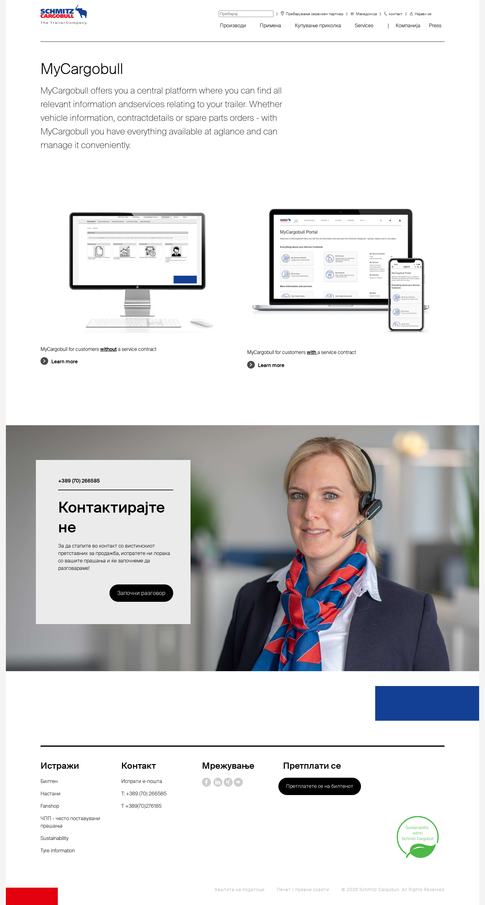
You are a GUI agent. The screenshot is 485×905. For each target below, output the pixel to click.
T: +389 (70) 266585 (143, 793)
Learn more (64, 361)
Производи (233, 25)
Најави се (423, 13)
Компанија (408, 25)
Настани (51, 793)
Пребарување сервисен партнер (314, 13)
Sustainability (54, 838)
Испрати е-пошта (141, 781)
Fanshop (50, 806)
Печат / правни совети (303, 889)
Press (435, 25)
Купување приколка (318, 25)
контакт (395, 13)
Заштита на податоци (239, 889)
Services (364, 25)
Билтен (49, 781)
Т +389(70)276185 (141, 806)
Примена (270, 25)
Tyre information (58, 850)
